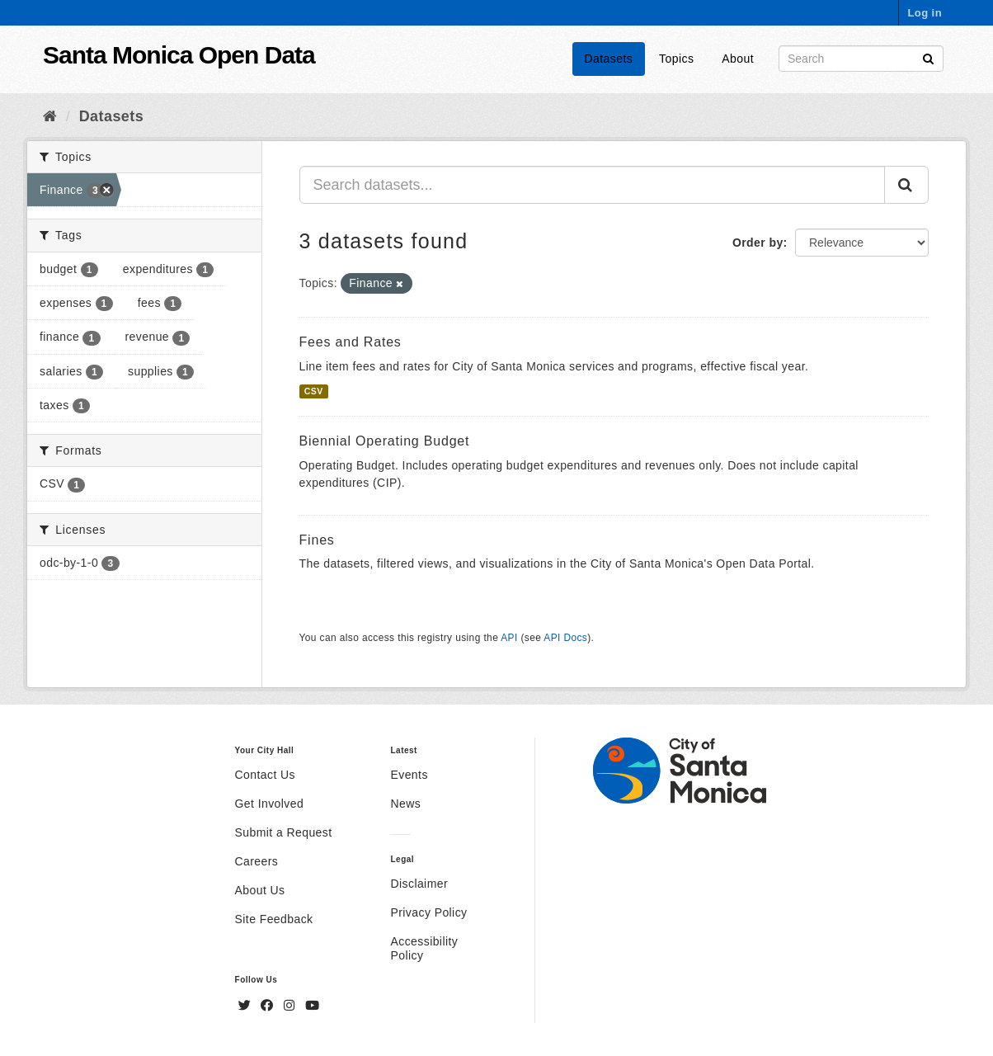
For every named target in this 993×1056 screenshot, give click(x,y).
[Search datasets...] (592, 185)
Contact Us (265, 774)
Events (408, 774)
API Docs (565, 638)
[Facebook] (268, 1006)
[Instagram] (291, 1006)
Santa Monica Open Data (179, 54)
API (509, 638)
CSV (313, 391)
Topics (676, 58)
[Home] (50, 116)
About (738, 58)
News (405, 803)
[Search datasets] (861, 58)
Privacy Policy (428, 912)
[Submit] (928, 57)
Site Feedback (274, 919)
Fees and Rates (350, 342)
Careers (257, 861)
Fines (317, 540)
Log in (924, 13)
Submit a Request (283, 832)
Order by (758, 242)
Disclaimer (419, 883)
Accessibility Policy (424, 948)
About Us (260, 890)
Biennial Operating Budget (384, 441)
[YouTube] (312, 1006)
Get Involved (269, 803)
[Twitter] (246, 1006)
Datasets (609, 58)
